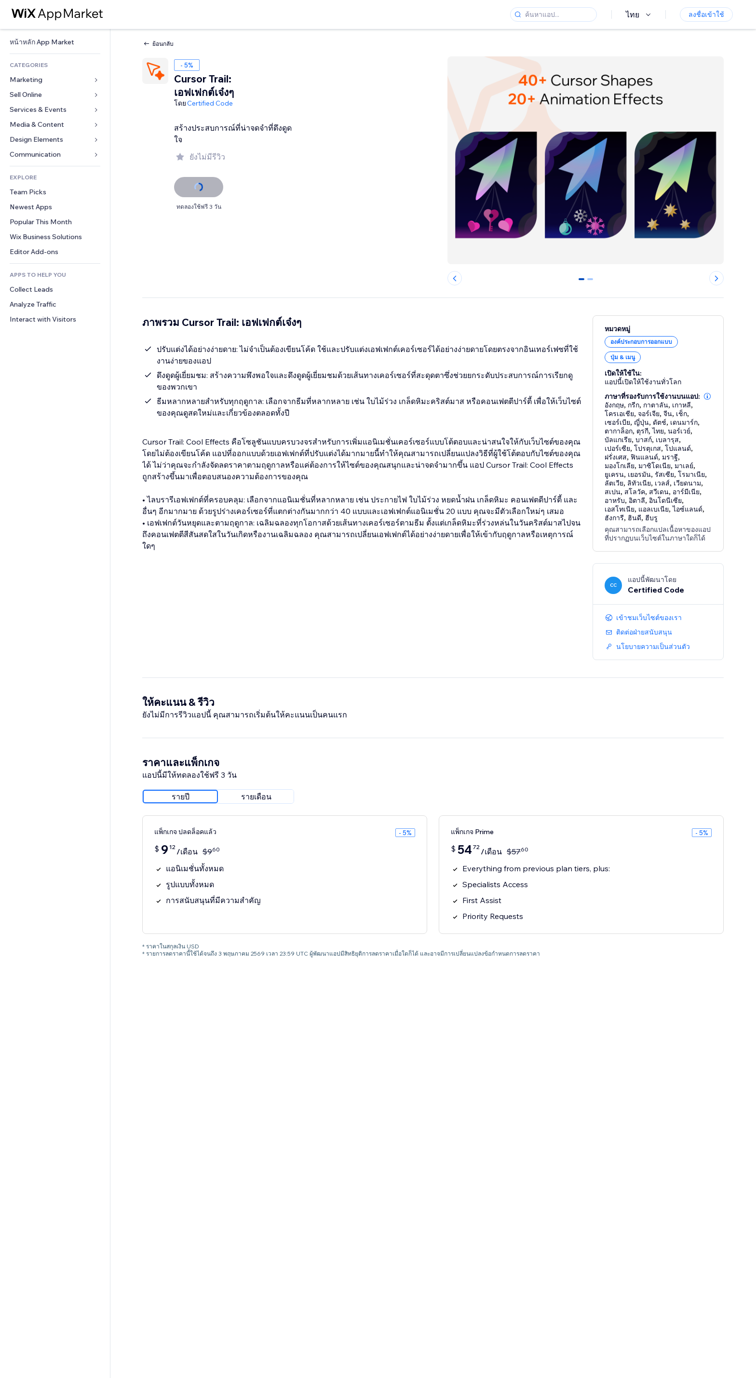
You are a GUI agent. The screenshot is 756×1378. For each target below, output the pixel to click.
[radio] (180, 796)
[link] (55, 42)
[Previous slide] (454, 278)
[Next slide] (716, 278)
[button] (707, 396)
